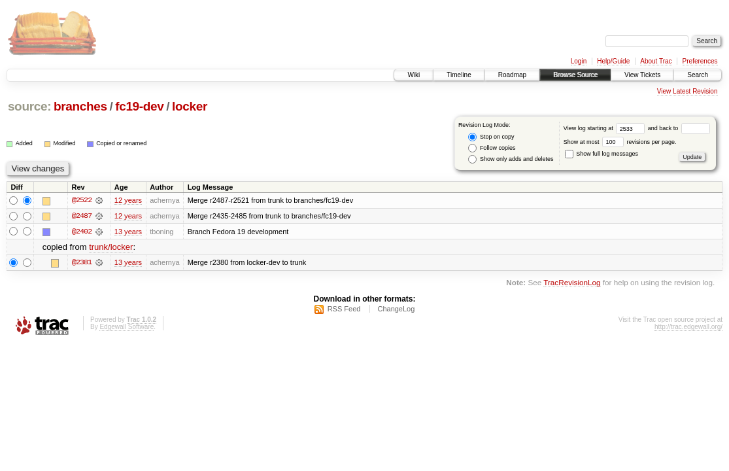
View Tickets (642, 74)
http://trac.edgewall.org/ (688, 327)
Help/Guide (613, 61)
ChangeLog (396, 309)
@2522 (82, 200)
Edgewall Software (126, 327)
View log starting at (606, 128)
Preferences (700, 61)
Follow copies (491, 148)
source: (29, 106)
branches (80, 106)
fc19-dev (139, 106)
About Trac (655, 61)
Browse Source (575, 74)
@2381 (82, 263)
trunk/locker (111, 248)
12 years (128, 200)
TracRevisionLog (571, 283)
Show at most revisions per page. (620, 142)
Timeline (459, 74)
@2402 (82, 231)
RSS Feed (344, 309)
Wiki (413, 74)
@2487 (82, 216)
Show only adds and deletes (510, 159)
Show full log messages (601, 153)
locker (189, 106)
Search (697, 74)
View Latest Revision (687, 91)
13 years (128, 232)
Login (578, 61)
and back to (679, 128)
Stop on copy (491, 137)
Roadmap (512, 74)
